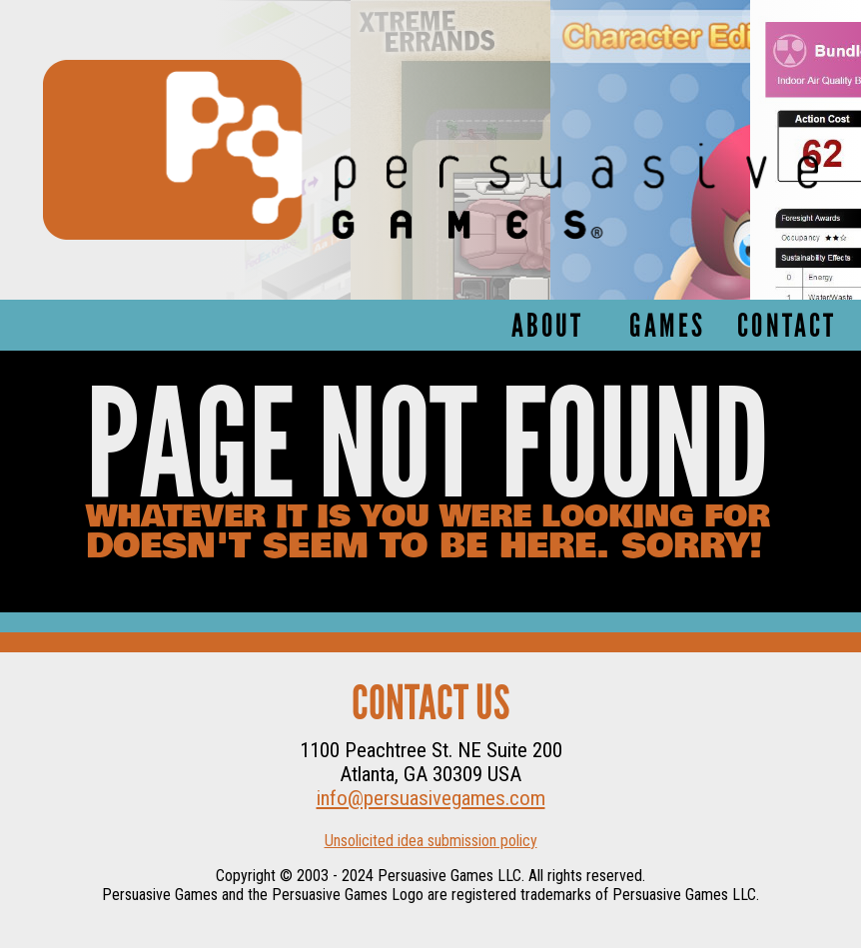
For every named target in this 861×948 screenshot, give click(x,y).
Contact (786, 328)
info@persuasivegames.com (431, 798)
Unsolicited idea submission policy (431, 840)
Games (667, 328)
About (547, 328)
